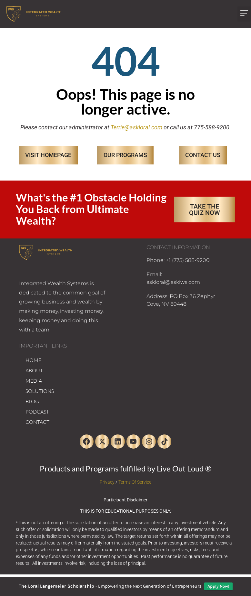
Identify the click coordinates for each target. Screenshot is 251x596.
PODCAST (37, 411)
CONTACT (37, 422)
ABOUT (34, 370)
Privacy (107, 484)
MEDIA (33, 380)
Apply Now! (218, 586)
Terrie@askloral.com (136, 127)
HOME (33, 360)
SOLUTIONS (39, 391)
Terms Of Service (134, 484)
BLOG (32, 401)
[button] (244, 14)
